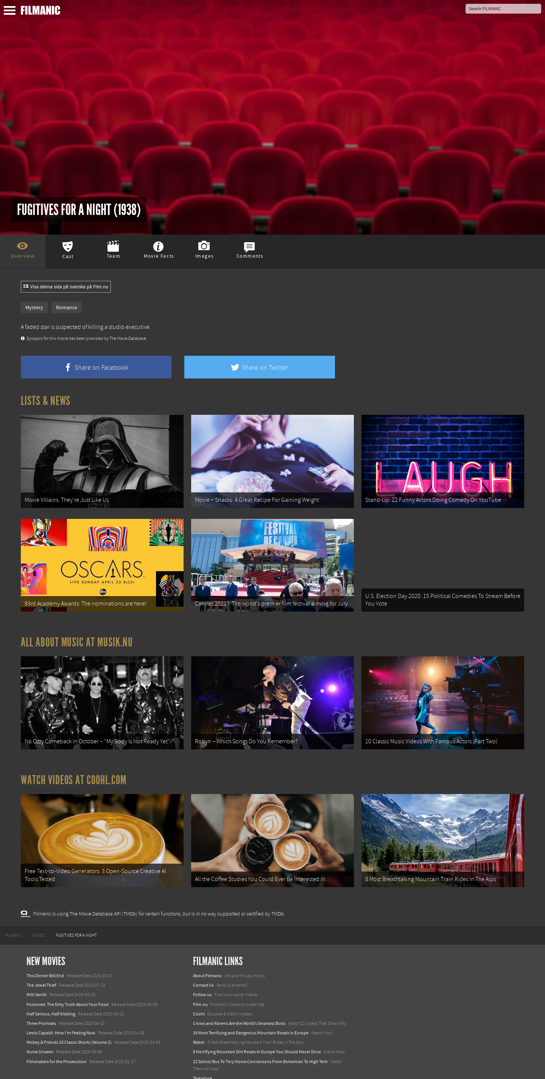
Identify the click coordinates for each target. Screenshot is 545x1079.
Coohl (199, 1000)
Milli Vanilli (36, 981)
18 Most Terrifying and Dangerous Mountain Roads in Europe (250, 1020)
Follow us (202, 981)
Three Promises (41, 1010)
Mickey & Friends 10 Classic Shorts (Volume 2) (69, 1029)
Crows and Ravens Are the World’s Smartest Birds (239, 1010)
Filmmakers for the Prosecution (56, 1048)
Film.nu (200, 991)
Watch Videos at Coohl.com (73, 770)
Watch (199, 1029)
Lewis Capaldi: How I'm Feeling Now (60, 1020)
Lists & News (45, 401)
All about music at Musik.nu (77, 636)
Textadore (202, 1065)
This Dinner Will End (45, 962)
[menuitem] (13, 922)
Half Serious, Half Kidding (50, 1000)
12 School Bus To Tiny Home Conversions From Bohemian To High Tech (260, 1048)
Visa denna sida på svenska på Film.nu (65, 287)
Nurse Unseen (39, 1039)
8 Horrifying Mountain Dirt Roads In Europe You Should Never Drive (257, 1039)
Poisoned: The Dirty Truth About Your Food (67, 991)
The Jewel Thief (41, 972)
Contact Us (203, 972)
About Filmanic (207, 962)
